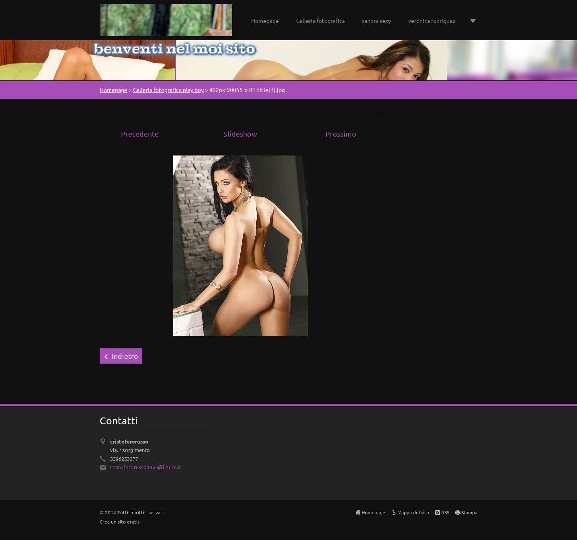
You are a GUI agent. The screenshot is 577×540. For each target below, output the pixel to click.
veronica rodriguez (432, 20)
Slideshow (240, 133)
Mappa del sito (413, 512)
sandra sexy (376, 20)
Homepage (265, 20)
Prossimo (340, 133)
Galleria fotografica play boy (168, 89)
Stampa (469, 512)
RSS (445, 512)
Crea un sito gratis (119, 521)
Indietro (125, 356)
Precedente (140, 133)
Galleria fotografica (320, 20)
